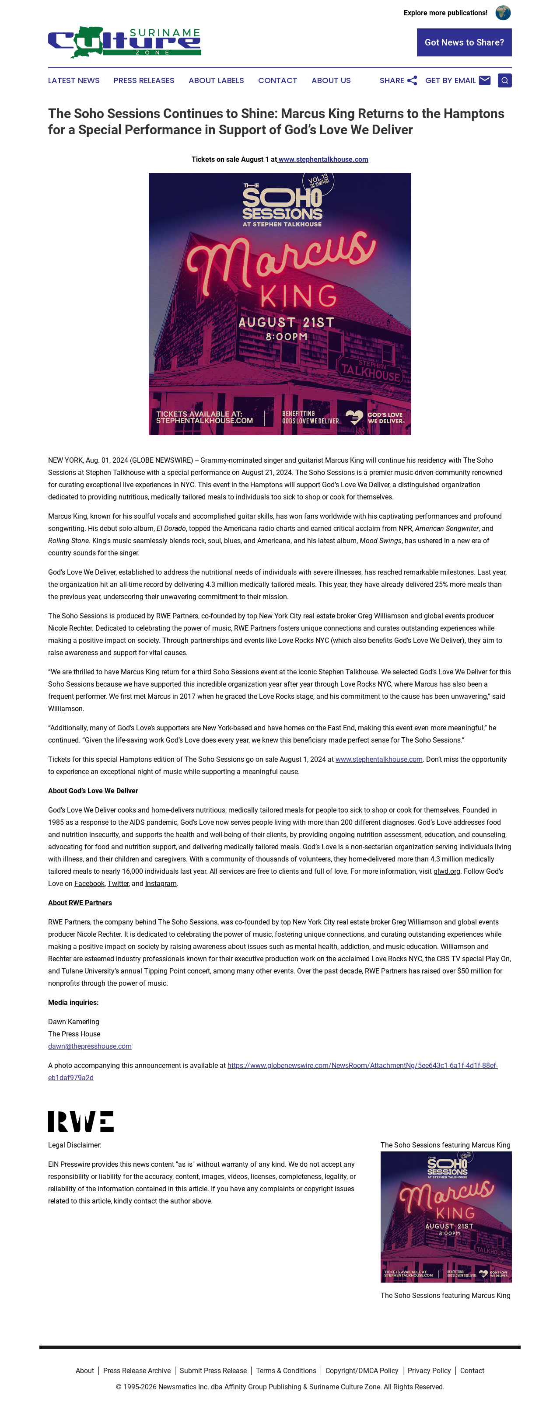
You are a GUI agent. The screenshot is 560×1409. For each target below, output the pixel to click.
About (85, 1371)
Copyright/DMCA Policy (362, 1371)
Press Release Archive (137, 1371)
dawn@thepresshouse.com (90, 1046)
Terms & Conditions (286, 1371)
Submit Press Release (213, 1371)
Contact (278, 80)
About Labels (216, 80)
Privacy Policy (429, 1371)
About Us (331, 80)
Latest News (74, 80)
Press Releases (144, 80)
